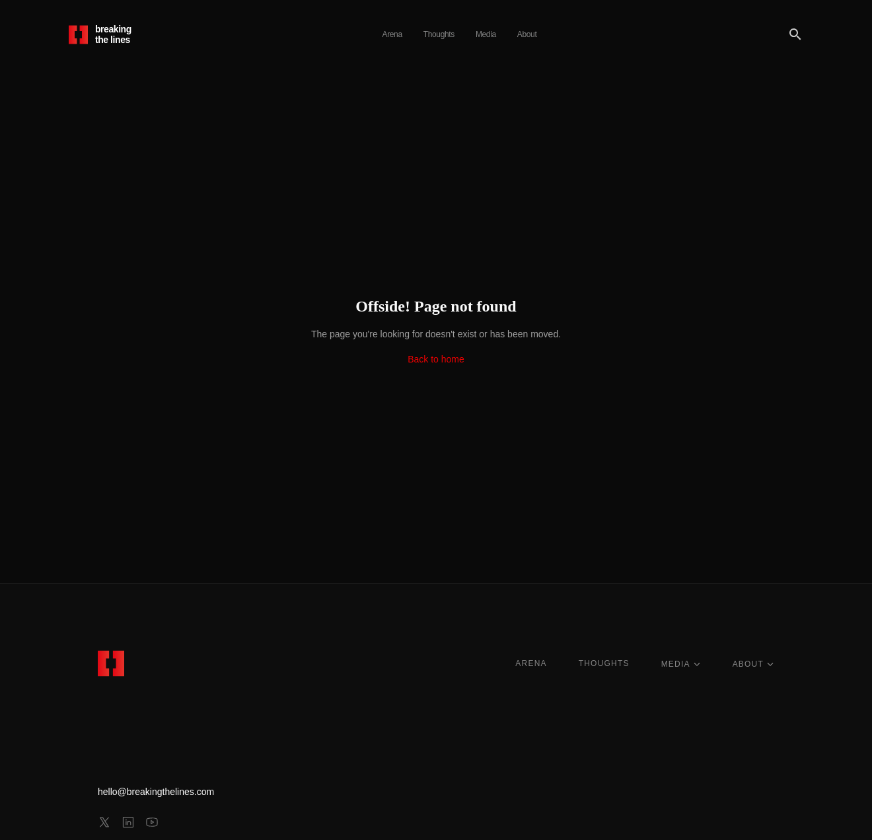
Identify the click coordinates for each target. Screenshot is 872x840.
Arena (392, 34)
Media (486, 34)
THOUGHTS (604, 663)
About (527, 34)
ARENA (530, 663)
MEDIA (681, 664)
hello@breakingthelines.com (156, 791)
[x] (104, 822)
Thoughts (438, 34)
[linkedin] (128, 822)
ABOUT (753, 664)
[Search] (795, 34)
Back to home (436, 359)
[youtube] (152, 822)
